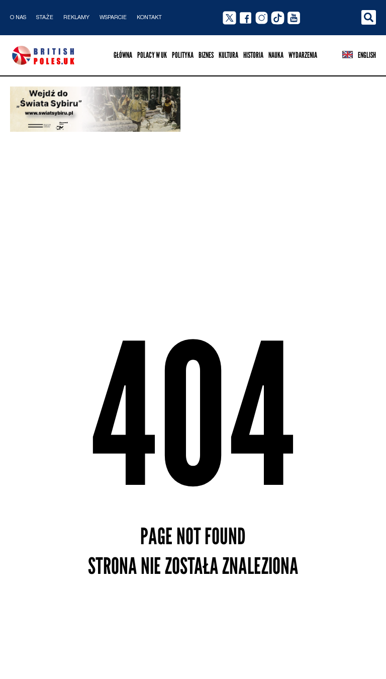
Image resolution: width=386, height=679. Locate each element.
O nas (18, 17)
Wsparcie (113, 17)
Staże (44, 17)
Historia (253, 55)
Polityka (183, 55)
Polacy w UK (152, 55)
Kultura (228, 55)
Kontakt (149, 17)
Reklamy (76, 17)
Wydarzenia (302, 55)
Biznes (206, 55)
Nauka (275, 55)
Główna (123, 55)
